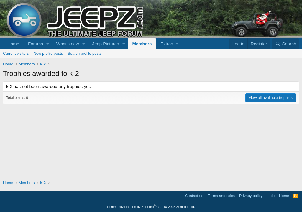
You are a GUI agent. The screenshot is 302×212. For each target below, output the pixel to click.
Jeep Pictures (105, 43)
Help (271, 195)
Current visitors (16, 53)
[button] (48, 43)
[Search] (285, 43)
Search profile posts (84, 53)
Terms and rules (221, 195)
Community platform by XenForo (151, 206)
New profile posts (48, 53)
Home (13, 43)
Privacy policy (250, 195)
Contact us (194, 195)
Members (142, 43)
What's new (67, 43)
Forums (35, 43)
